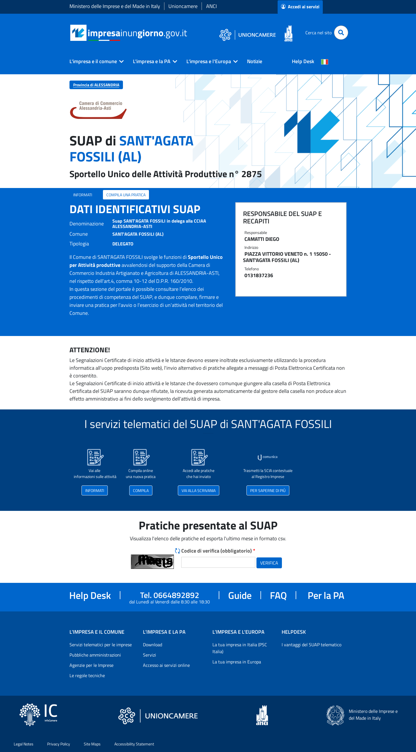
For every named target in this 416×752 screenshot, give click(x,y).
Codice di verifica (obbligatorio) (218, 551)
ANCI (211, 6)
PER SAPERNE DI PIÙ (268, 490)
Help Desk (303, 61)
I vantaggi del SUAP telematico (311, 644)
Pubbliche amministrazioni (95, 654)
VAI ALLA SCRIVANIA (199, 490)
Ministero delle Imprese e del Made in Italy (114, 6)
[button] (94, 61)
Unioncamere (183, 6)
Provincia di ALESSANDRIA (96, 85)
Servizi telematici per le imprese (100, 644)
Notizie (254, 61)
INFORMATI (82, 195)
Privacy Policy (58, 744)
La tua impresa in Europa (236, 661)
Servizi (149, 654)
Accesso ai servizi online (166, 665)
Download (152, 644)
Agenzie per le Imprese (91, 665)
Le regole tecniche (87, 675)
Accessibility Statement (134, 744)
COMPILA (141, 490)
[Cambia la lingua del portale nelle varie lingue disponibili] (325, 61)
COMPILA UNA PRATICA (126, 195)
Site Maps (92, 744)
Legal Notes (23, 744)
